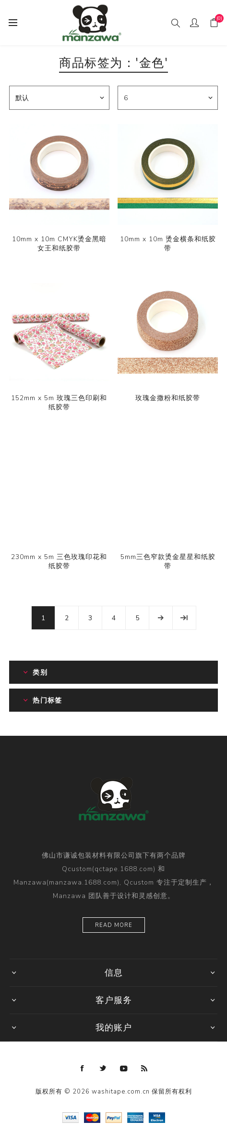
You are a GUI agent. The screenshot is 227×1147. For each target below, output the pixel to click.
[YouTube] (123, 1068)
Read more (113, 925)
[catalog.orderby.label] (59, 98)
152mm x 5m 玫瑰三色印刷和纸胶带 (59, 402)
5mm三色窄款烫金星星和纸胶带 (167, 561)
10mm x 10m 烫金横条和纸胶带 (168, 244)
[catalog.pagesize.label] (168, 98)
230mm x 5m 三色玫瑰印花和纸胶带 (59, 561)
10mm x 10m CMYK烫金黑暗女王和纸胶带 (59, 244)
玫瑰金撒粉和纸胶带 (167, 398)
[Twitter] (103, 1068)
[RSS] (144, 1068)
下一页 (160, 617)
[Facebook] (82, 1068)
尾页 (184, 617)
